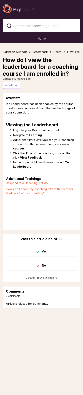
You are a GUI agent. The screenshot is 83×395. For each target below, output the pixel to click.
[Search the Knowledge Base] (41, 25)
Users (57, 52)
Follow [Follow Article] (12, 85)
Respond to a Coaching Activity (27, 183)
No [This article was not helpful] (44, 265)
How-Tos (73, 52)
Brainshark (40, 52)
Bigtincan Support (15, 52)
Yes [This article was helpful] (44, 251)
